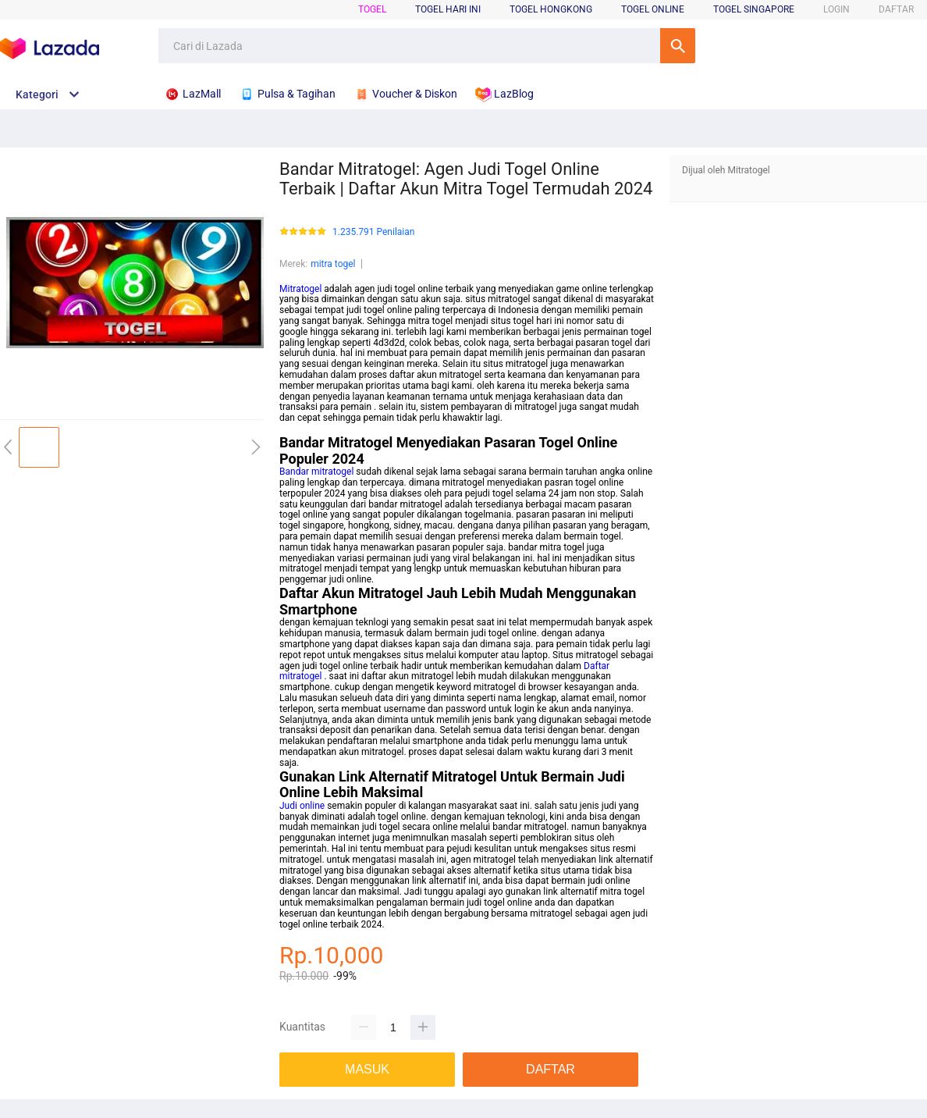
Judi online (302, 805)
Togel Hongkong (551, 9)
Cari (677, 45)
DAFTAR (896, 9)
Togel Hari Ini (448, 9)
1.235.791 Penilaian (373, 232)
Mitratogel (300, 288)
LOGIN (836, 9)
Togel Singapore (753, 9)
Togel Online (652, 9)
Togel (372, 9)
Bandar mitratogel (316, 471)
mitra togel (333, 263)
